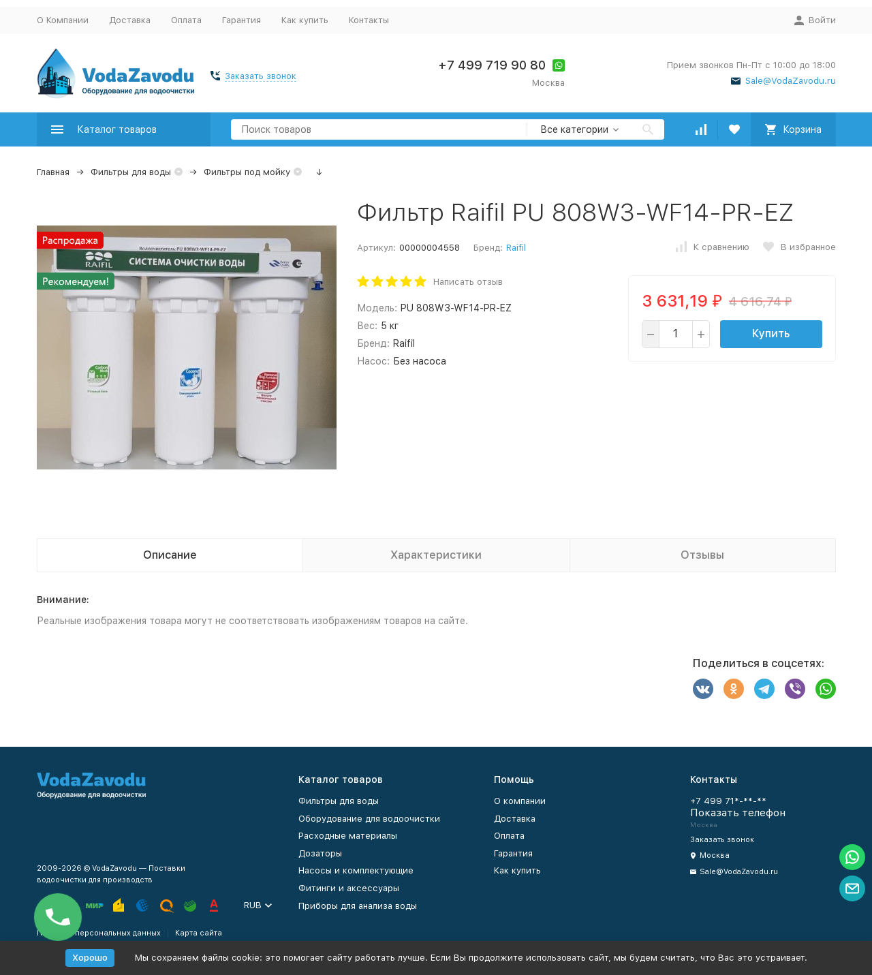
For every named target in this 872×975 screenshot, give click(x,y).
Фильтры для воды (131, 172)
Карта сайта (198, 933)
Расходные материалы (347, 836)
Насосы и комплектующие (356, 870)
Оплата (186, 20)
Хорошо (90, 958)
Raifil (516, 248)
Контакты (369, 20)
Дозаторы (320, 853)
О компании (520, 801)
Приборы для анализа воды (357, 906)
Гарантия (241, 20)
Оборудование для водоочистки (369, 819)
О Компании (63, 20)
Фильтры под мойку (247, 172)
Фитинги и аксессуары (348, 888)
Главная (53, 172)
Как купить (304, 20)
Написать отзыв (468, 282)
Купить (771, 333)
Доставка (130, 20)
